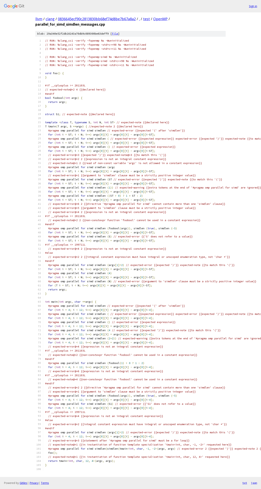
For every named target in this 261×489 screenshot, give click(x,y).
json (254, 483)
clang (50, 19)
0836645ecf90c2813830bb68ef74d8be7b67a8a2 (97, 19)
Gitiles (23, 483)
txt (244, 483)
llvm (38, 19)
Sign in (253, 6)
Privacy (34, 483)
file (115, 33)
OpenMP (160, 19)
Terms (45, 483)
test (146, 19)
